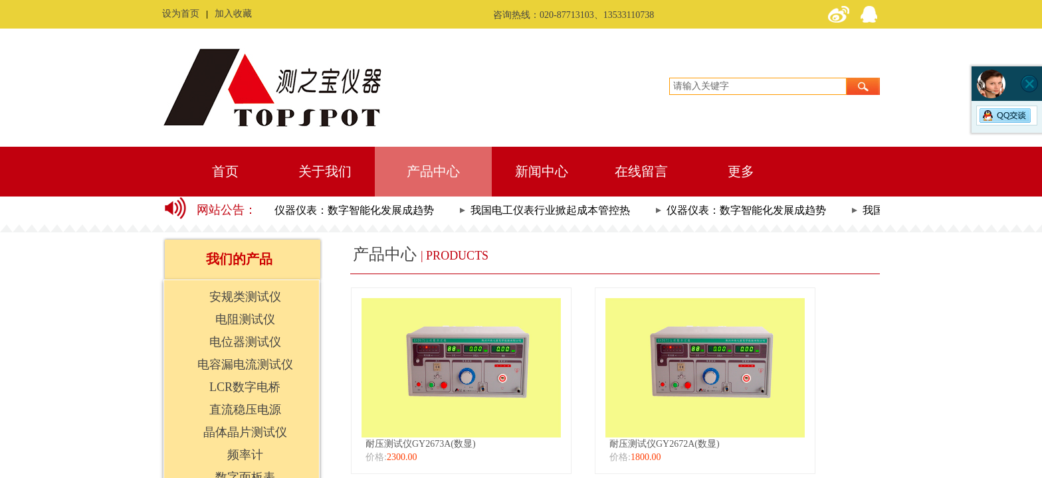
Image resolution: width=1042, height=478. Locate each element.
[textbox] (758, 86)
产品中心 (433, 171)
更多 (741, 171)
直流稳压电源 (245, 409)
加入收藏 (233, 14)
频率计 (245, 454)
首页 (225, 171)
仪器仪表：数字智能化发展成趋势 (355, 210)
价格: (376, 457)
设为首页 (180, 14)
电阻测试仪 (245, 319)
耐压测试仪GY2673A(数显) (420, 444)
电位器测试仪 (245, 342)
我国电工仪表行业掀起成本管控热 (551, 210)
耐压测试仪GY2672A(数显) (664, 444)
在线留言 (641, 171)
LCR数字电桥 (244, 387)
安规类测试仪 (245, 296)
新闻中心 (541, 171)
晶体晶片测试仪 (245, 432)
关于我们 (325, 171)
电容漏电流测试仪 (245, 364)
